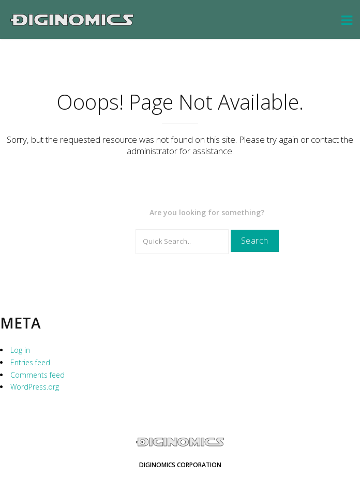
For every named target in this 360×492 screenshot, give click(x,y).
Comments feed (37, 375)
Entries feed (30, 362)
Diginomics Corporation (180, 464)
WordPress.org (34, 387)
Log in (20, 350)
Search (254, 240)
